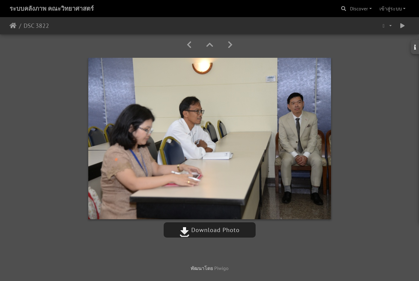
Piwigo (221, 268)
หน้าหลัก (13, 25)
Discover (359, 9)
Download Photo (210, 230)
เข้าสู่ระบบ (390, 9)
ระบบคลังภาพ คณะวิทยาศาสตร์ (52, 9)
